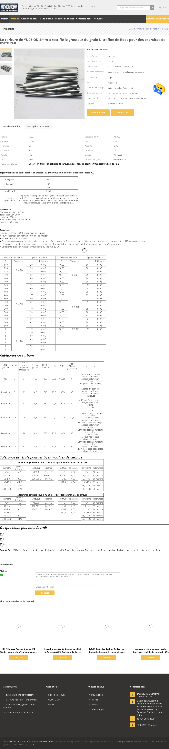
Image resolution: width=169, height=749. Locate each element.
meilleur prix (98, 112)
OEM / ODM (53, 699)
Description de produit (38, 126)
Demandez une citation (157, 18)
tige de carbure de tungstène (19, 694)
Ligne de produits (55, 694)
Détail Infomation (11, 126)
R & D (50, 704)
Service (93, 704)
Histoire (93, 699)
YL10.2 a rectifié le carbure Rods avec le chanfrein (82, 550)
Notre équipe (96, 709)
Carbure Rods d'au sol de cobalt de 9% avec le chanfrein (135, 550)
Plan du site (148, 741)
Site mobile (161, 741)
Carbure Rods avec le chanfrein (20, 699)
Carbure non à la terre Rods (18, 712)
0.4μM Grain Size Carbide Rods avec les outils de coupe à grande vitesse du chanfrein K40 (106, 652)
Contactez (122, 112)
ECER (32, 744)
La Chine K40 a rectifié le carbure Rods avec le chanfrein (28, 741)
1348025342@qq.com (145, 724)
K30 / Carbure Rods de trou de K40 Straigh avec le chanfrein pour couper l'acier (18, 652)
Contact (45, 592)
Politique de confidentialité (129, 741)
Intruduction (95, 694)
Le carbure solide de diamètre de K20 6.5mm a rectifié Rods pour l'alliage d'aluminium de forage (62, 652)
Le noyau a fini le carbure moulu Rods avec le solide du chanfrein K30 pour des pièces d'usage (150, 652)
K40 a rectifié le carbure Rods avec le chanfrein (34, 550)
